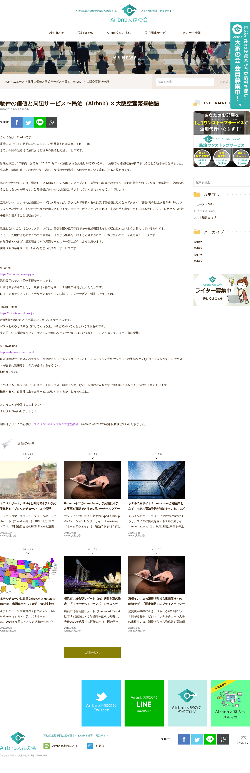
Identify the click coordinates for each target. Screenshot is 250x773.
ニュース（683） (204, 204)
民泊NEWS (85, 33)
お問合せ (101, 746)
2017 (198, 254)
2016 (198, 261)
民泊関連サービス (157, 33)
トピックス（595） (205, 211)
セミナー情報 (192, 33)
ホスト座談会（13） (206, 217)
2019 (198, 241)
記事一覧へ (92, 652)
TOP (7, 81)
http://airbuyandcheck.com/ (17, 352)
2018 (198, 248)
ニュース (19, 81)
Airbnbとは (56, 33)
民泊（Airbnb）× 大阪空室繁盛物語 (56, 424)
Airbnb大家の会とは (64, 746)
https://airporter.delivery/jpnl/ (17, 274)
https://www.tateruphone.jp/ (17, 313)
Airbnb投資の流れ (119, 33)
